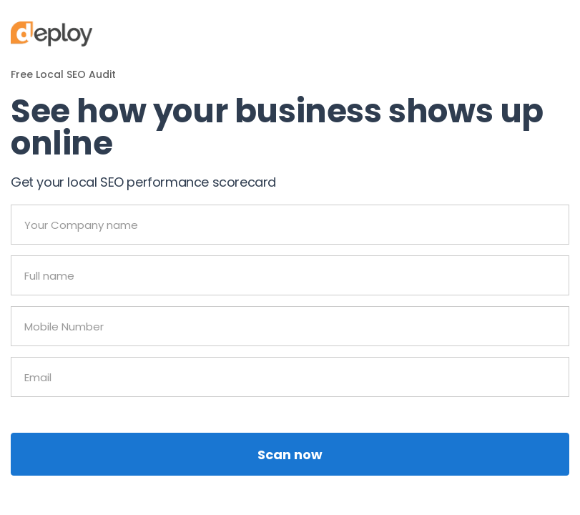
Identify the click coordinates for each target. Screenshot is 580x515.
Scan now (290, 455)
